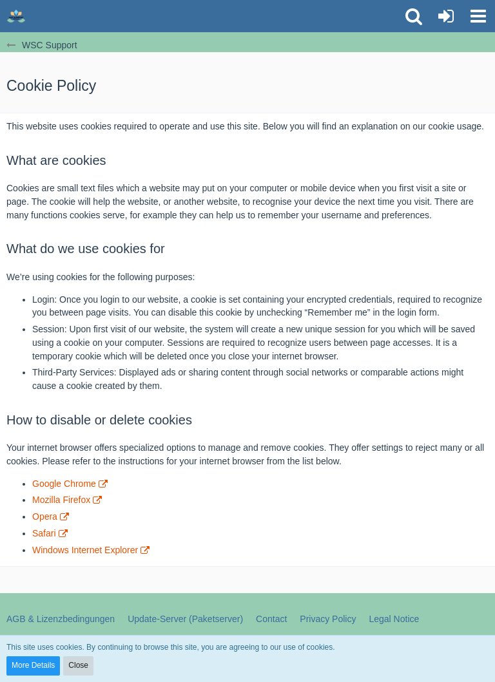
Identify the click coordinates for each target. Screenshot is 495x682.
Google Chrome (64, 483)
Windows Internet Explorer (85, 550)
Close (78, 665)
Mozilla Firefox (61, 500)
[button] (478, 16)
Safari (44, 533)
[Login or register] (446, 16)
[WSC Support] (16, 16)
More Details (33, 665)
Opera (44, 516)
